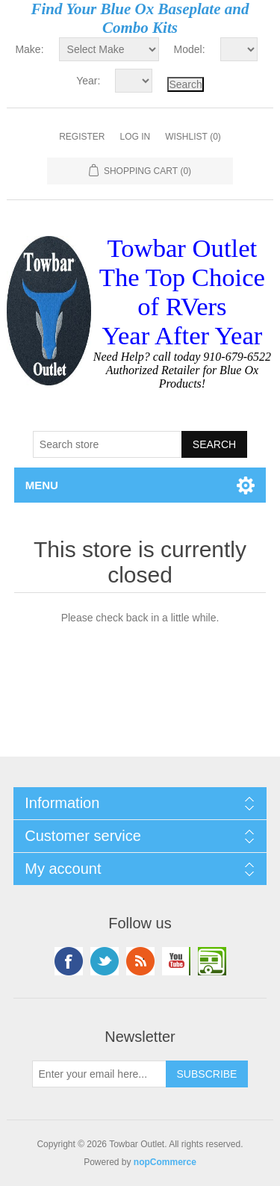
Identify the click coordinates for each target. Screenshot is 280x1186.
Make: (29, 49)
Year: (88, 81)
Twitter (104, 961)
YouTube (176, 961)
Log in (134, 136)
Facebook (69, 961)
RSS (140, 961)
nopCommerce (165, 1162)
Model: (189, 49)
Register (82, 136)
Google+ (212, 961)
